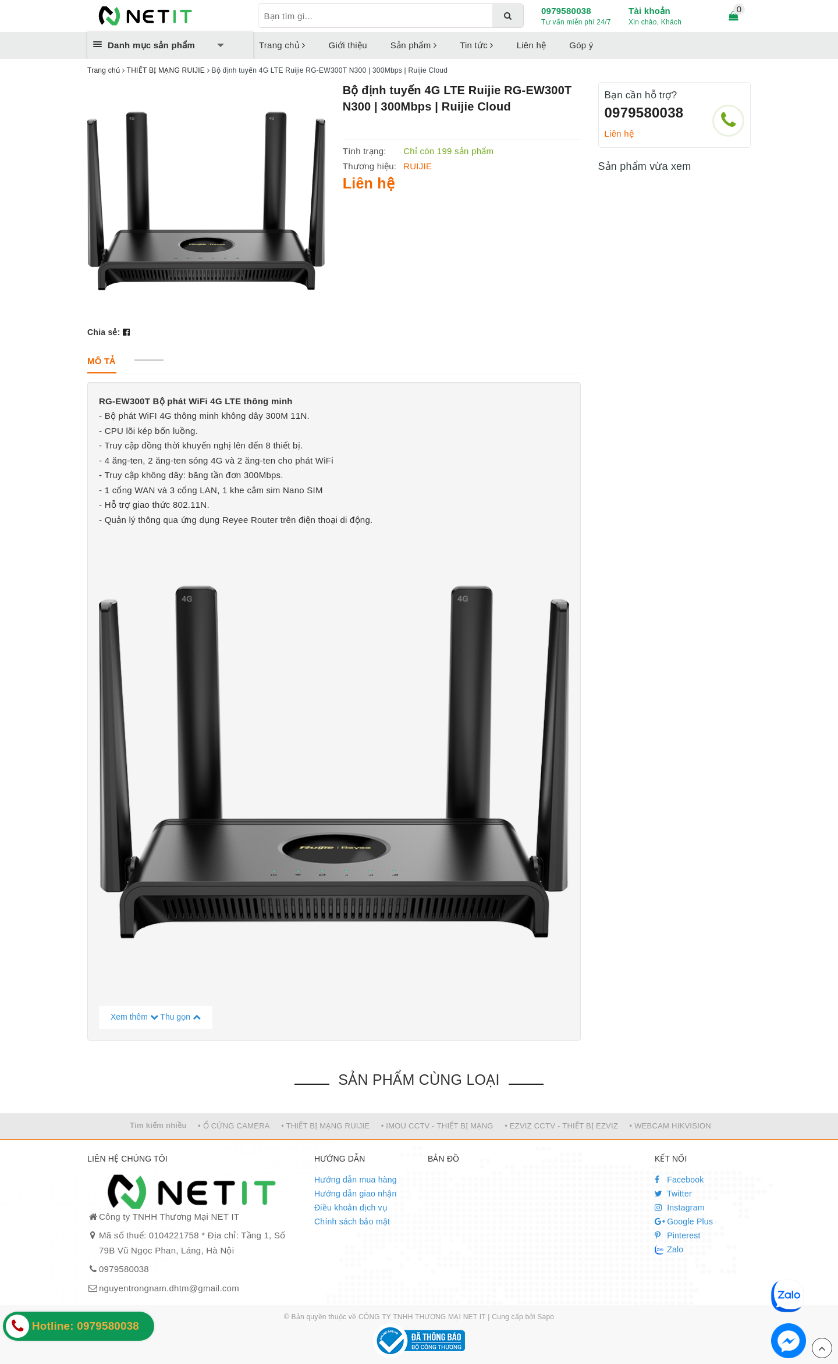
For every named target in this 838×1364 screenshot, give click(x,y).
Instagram (680, 1207)
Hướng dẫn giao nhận (355, 1193)
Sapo (545, 1317)
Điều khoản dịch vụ (351, 1207)
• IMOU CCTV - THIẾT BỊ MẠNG (437, 1125)
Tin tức (476, 45)
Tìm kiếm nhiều (158, 1125)
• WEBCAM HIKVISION (671, 1125)
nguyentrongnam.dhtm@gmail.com (169, 1288)
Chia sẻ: (103, 332)
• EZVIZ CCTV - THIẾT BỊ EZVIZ (561, 1125)
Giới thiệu (348, 45)
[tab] (101, 361)
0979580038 (566, 11)
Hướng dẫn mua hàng (355, 1179)
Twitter (673, 1193)
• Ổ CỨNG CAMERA (234, 1125)
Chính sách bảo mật (352, 1221)
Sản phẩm (413, 45)
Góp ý (581, 45)
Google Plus (684, 1221)
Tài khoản (649, 11)
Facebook (679, 1179)
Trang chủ (282, 45)
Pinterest (678, 1235)
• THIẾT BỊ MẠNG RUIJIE (325, 1125)
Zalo (669, 1250)
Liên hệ (531, 45)
